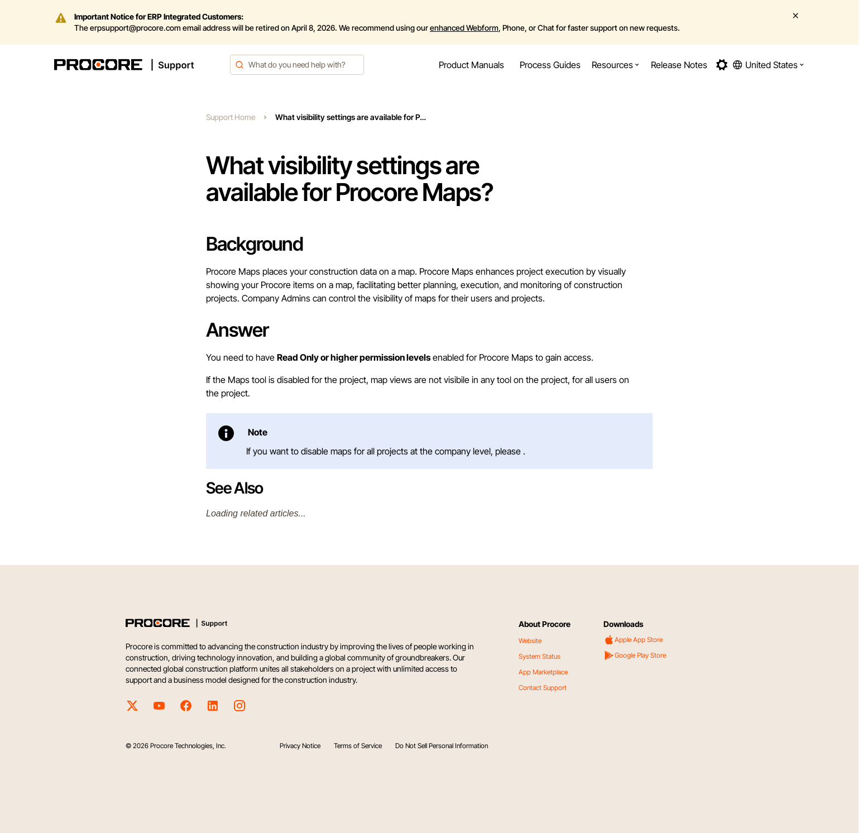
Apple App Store (633, 639)
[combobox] (297, 65)
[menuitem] (471, 64)
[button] (616, 64)
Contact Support (543, 687)
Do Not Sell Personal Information (441, 745)
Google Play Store (634, 655)
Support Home (230, 117)
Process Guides (550, 64)
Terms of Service (358, 745)
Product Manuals (471, 64)
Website (530, 640)
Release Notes (679, 64)
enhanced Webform (464, 27)
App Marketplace (543, 672)
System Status (540, 656)
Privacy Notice (300, 745)
